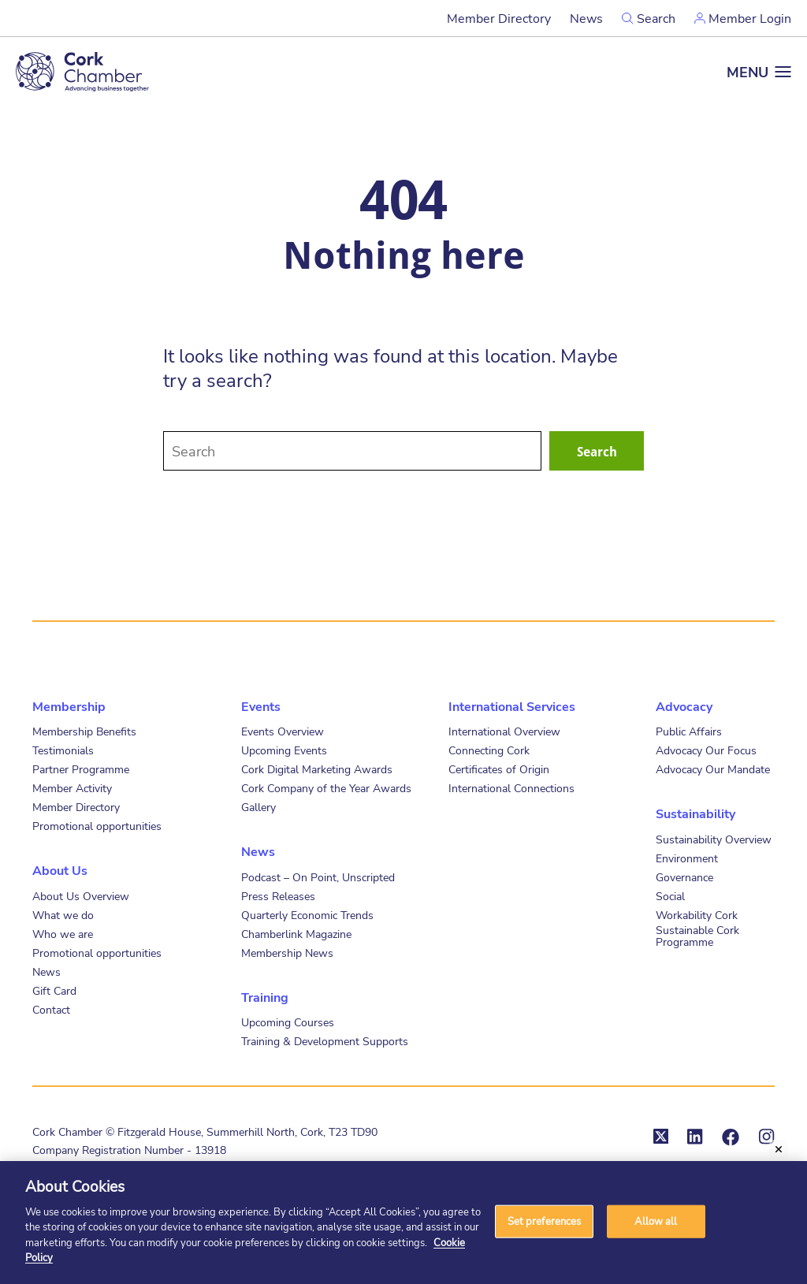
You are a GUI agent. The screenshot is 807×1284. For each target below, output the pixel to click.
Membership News (287, 952)
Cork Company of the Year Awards (326, 788)
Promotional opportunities (97, 826)
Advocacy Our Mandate (713, 769)
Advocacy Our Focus (706, 750)
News (586, 17)
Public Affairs (689, 731)
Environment (687, 858)
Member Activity (72, 788)
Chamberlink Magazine (296, 934)
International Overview (504, 731)
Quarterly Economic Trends (307, 915)
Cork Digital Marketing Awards (316, 769)
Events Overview (282, 731)
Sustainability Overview (714, 839)
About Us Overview (80, 896)
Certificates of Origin (498, 769)
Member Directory (499, 17)
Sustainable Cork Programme (697, 935)
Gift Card (54, 990)
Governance (684, 877)
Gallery (258, 807)
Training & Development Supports (324, 1041)
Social (670, 896)
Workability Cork (697, 915)
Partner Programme (80, 769)
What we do (63, 915)
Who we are (62, 934)
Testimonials (63, 750)
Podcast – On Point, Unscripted (318, 877)
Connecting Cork (489, 750)
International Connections (511, 788)
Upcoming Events (284, 750)
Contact (51, 1009)
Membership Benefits (84, 731)
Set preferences (545, 1221)
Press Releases (278, 896)
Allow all (655, 1221)
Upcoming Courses (287, 1022)
